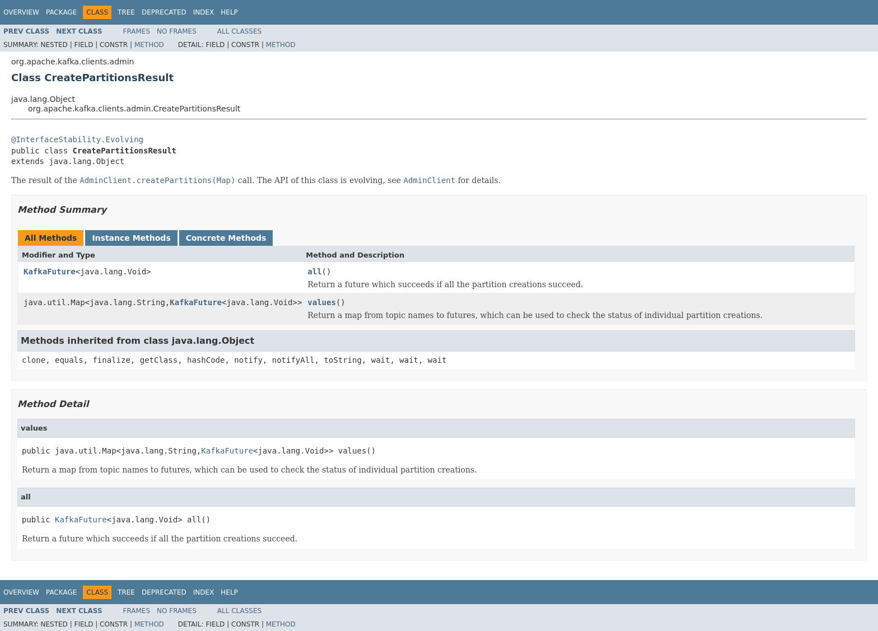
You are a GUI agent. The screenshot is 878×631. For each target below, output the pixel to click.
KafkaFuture (50, 271)
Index (203, 12)
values (321, 302)
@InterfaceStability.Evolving (77, 139)
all (314, 271)
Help (229, 12)
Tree (126, 12)
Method (149, 45)
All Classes (239, 31)
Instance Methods (131, 237)
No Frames (177, 31)
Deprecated (164, 12)
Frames (137, 31)
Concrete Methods (226, 237)
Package (61, 12)
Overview (21, 12)
